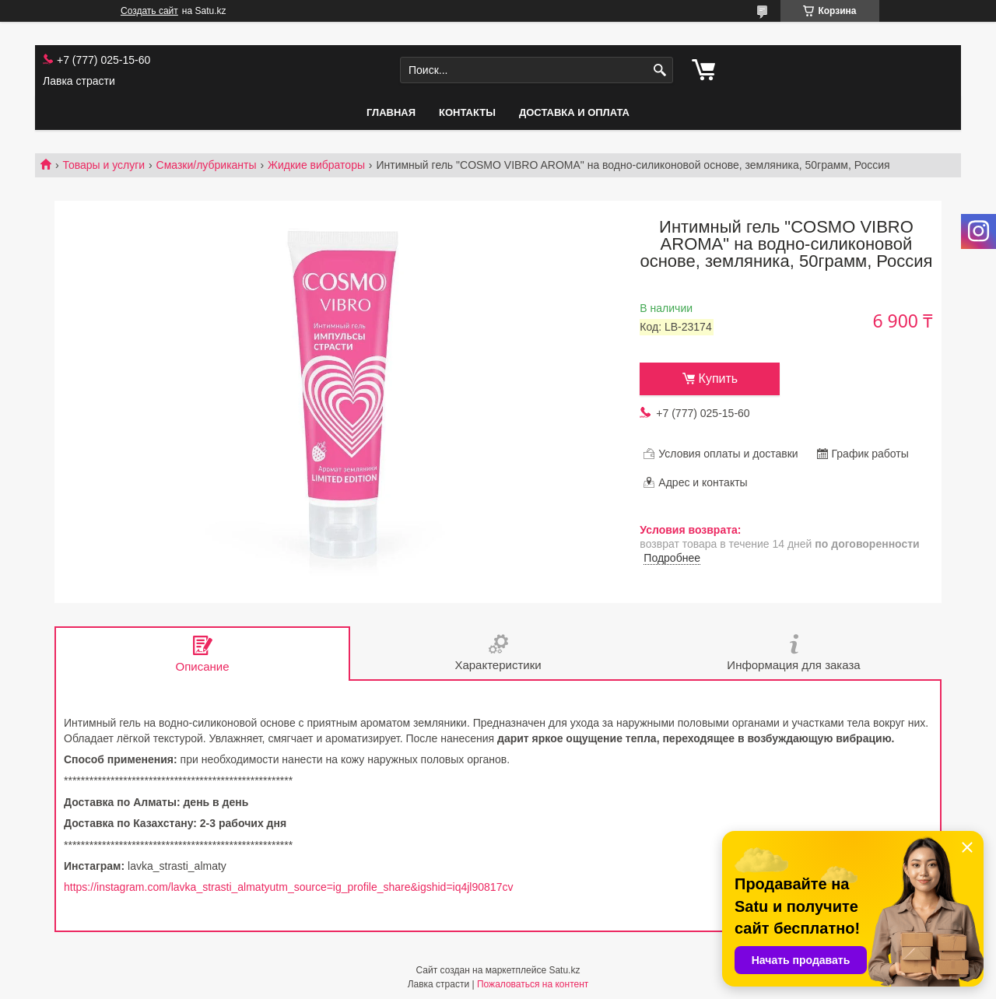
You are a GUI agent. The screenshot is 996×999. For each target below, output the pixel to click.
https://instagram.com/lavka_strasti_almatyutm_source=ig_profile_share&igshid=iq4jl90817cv (288, 887)
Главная (391, 112)
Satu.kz (564, 970)
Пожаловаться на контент (532, 984)
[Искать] (659, 70)
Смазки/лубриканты (206, 165)
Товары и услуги (103, 165)
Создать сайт (149, 10)
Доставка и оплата (574, 112)
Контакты (467, 112)
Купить (718, 378)
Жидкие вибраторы (316, 165)
